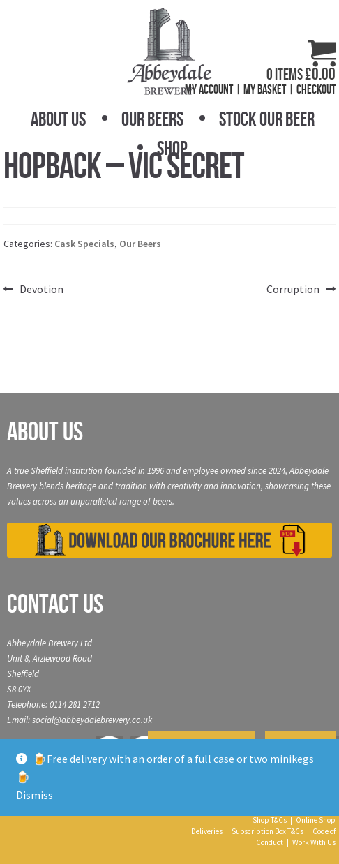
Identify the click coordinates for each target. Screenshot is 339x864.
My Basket (264, 89)
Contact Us (55, 603)
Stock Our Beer (267, 119)
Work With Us (314, 842)
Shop (172, 148)
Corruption (292, 290)
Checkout (316, 89)
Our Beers (152, 119)
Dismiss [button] (34, 795)
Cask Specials (84, 243)
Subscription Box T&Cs (267, 831)
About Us (58, 119)
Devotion (41, 290)
